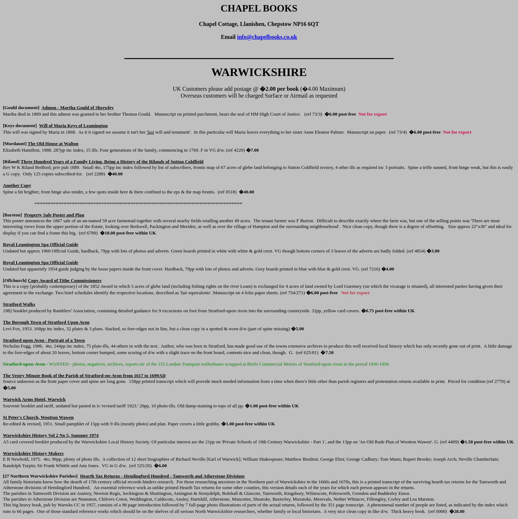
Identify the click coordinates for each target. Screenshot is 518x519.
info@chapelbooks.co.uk (267, 37)
